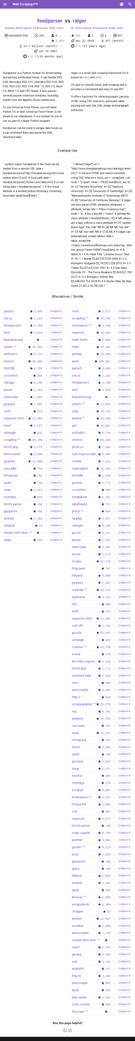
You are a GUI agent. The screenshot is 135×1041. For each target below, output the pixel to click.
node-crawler (81, 833)
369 (108, 1005)
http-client (57, 28)
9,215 (106, 847)
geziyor (77, 482)
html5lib (9, 368)
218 (39, 497)
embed (9, 518)
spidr (75, 890)
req (74, 711)
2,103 (38, 519)
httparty (77, 575)
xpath (7, 482)
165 (78, 36)
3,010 (38, 333)
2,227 (38, 490)
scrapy (76, 561)
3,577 (106, 819)
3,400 (106, 905)
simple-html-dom (16, 532)
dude (75, 990)
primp (76, 511)
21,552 (37, 347)
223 (39, 412)
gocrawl (77, 761)
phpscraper (80, 983)
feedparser (49, 21)
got (74, 425)
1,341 (106, 998)
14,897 (105, 426)
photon (77, 918)
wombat (77, 926)
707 (108, 569)
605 (108, 683)
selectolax (11, 397)
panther (77, 840)
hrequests (79, 804)
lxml (6, 332)
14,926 (37, 462)
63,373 (105, 590)
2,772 (106, 483)
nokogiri (9, 382)
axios (75, 361)
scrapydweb (80, 904)
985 (108, 605)
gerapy (76, 954)
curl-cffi (77, 625)
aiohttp (77, 354)
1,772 (38, 447)
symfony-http (81, 675)
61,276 (105, 562)
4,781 (106, 712)
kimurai (77, 897)
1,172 (106, 555)
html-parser (25, 28)
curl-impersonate (84, 454)
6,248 (38, 383)
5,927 (106, 519)
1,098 (106, 897)
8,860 (106, 340)
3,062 (106, 840)
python (11, 28)
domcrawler (12, 454)
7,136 (106, 933)
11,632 (105, 733)
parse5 (8, 311)
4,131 (106, 597)
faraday (77, 518)
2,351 (60, 41)
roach (76, 947)
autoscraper (80, 933)
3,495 (106, 955)
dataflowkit (79, 504)
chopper (9, 525)
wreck (76, 654)
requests (78, 332)
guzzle (76, 632)
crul (74, 811)
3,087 (106, 790)
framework (41, 28)
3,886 (38, 312)
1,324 (38, 390)
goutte (76, 847)
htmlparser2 (12, 325)
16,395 (105, 354)
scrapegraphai (82, 704)
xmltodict (10, 354)
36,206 (37, 440)
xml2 (98, 77)
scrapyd (77, 790)
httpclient (78, 568)
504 (108, 512)
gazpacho (10, 511)
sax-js (8, 318)
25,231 (105, 412)
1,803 (106, 876)
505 (108, 776)
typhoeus (78, 597)
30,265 (37, 362)
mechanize (80, 325)
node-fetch (80, 340)
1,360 (106, 926)
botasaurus (80, 797)
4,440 (106, 326)
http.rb (76, 976)
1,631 (106, 462)
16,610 (105, 469)
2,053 (106, 762)
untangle (10, 432)
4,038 (38, 454)
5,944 (106, 454)
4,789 (38, 326)
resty (75, 733)
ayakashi (78, 968)
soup (7, 490)
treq (75, 682)
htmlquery (11, 475)
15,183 (105, 347)
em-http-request (83, 661)
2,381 (38, 404)
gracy (76, 868)
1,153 (38, 319)
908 (108, 697)
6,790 (106, 833)
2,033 (106, 676)
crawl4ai (77, 590)
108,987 (104, 362)
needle (76, 461)
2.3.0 (79, 46)
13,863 (37, 419)
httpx (75, 347)
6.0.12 (33, 57)
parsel (8, 390)
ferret (76, 747)
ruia (74, 961)
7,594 (106, 447)
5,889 (106, 576)
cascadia (10, 468)
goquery (9, 461)
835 (108, 890)
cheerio (9, 361)
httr (74, 604)
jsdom (8, 347)
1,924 (106, 855)
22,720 (105, 647)
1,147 (106, 533)
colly (75, 411)
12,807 (105, 919)
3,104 (106, 976)
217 (108, 969)
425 (108, 990)
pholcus (77, 447)
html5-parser (13, 504)
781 (39, 476)
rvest (86, 77)
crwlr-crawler (81, 1004)
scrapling (10, 440)
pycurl (76, 532)
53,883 (105, 333)
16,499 (105, 419)
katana (76, 418)
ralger (79, 21)
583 (108, 983)
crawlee (77, 647)
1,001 (106, 804)
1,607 (38, 397)
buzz (75, 854)
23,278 (105, 704)
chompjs (10, 497)
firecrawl (78, 1011)
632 (39, 433)
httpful (76, 875)
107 (108, 812)
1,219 (106, 662)
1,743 (106, 962)
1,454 (106, 947)
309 (39, 376)
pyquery (9, 404)
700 (39, 505)
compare (56, 311)
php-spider (79, 997)
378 (108, 655)
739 (39, 483)
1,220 (38, 369)
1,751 (106, 626)
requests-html (14, 418)
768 (39, 512)
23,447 (105, 633)
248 (108, 869)
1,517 (38, 426)
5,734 (38, 354)
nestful (77, 775)
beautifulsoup (13, 340)
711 (108, 505)
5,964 (106, 747)
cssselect (11, 375)
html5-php (11, 447)
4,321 (106, 797)
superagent (80, 468)
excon (76, 554)
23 (40, 526)
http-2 (76, 697)
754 (39, 469)
